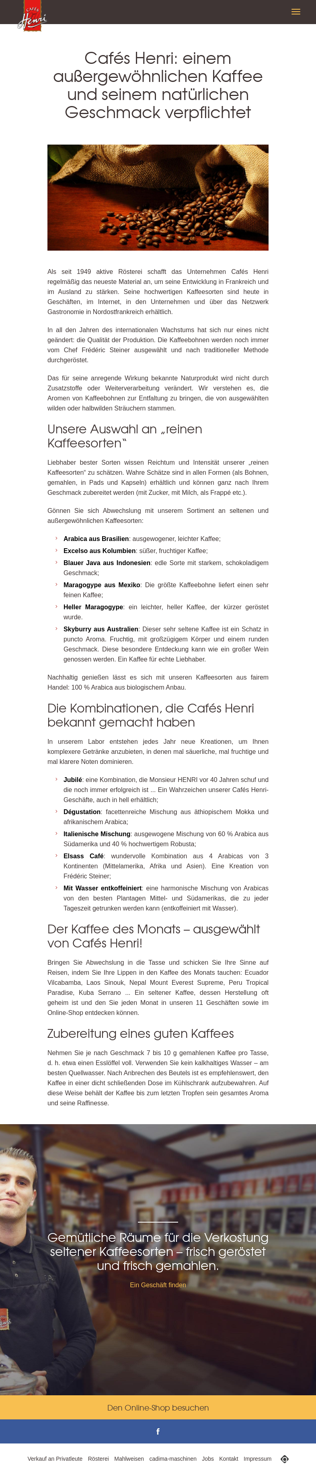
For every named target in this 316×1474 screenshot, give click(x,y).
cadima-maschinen (173, 1459)
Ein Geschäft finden (158, 1285)
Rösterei (98, 1459)
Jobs (208, 1459)
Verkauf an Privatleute (54, 1459)
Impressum (257, 1459)
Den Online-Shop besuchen (158, 1407)
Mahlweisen (129, 1459)
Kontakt (228, 1459)
